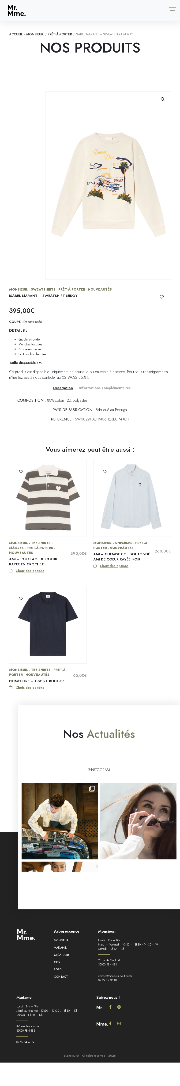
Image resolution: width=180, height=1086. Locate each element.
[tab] (63, 388)
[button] (163, 99)
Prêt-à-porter (60, 34)
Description (63, 387)
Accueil (16, 34)
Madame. (60, 951)
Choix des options (30, 570)
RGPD (58, 973)
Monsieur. (35, 34)
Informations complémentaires (105, 387)
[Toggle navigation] (172, 10)
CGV (57, 966)
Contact (61, 980)
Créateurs (62, 959)
